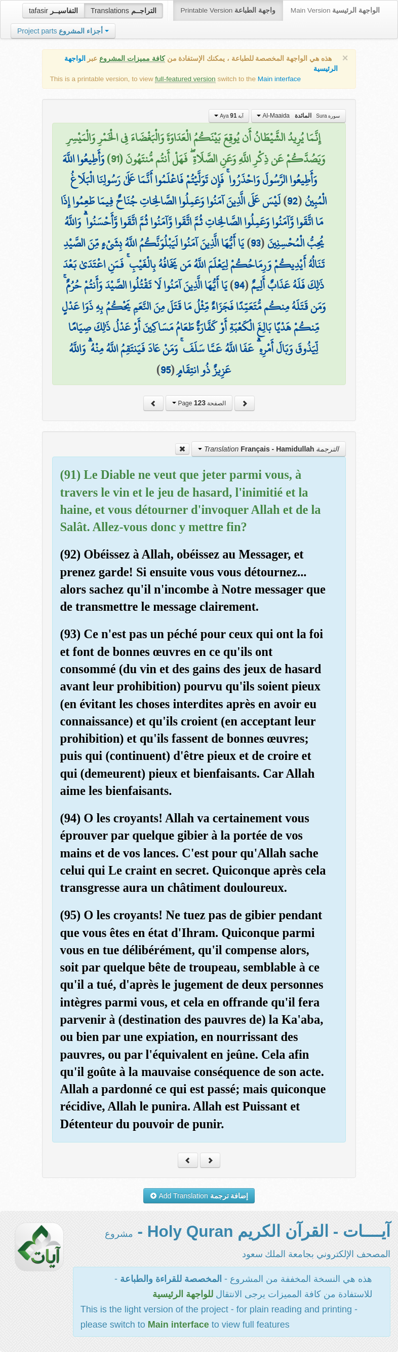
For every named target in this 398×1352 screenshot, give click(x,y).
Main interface (279, 79)
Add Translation (199, 1196)
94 (239, 285)
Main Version (335, 10)
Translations (123, 11)
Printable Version (228, 10)
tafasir (53, 11)
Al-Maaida (298, 115)
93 (255, 243)
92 (292, 201)
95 (166, 370)
